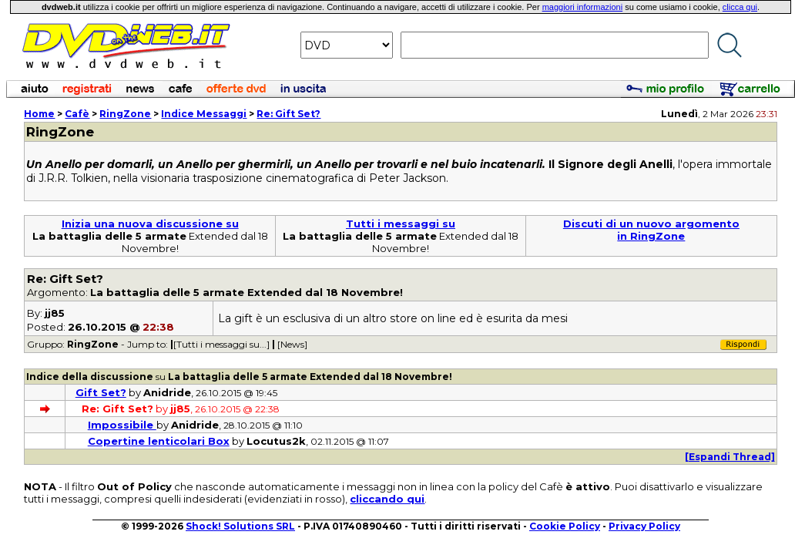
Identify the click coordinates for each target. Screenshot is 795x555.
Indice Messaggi (204, 113)
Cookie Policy (564, 526)
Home (39, 113)
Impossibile (122, 425)
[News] (292, 344)
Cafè (77, 113)
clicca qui (740, 7)
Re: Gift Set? (288, 113)
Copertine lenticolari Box (159, 441)
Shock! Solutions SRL (240, 526)
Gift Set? (100, 392)
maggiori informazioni (582, 7)
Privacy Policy (644, 526)
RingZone (125, 113)
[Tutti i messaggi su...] (221, 344)
